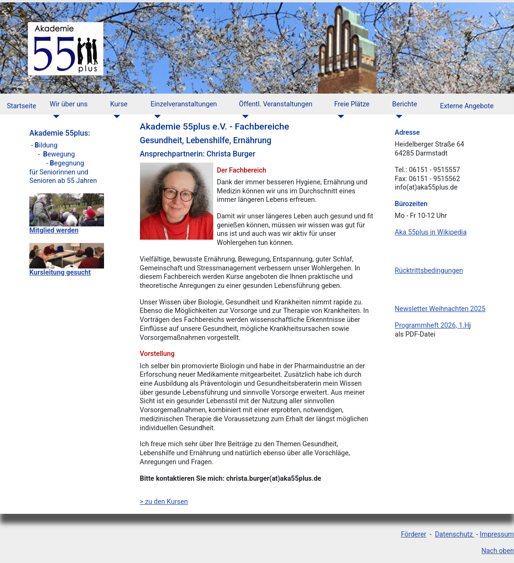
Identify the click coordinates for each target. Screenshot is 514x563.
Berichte (404, 104)
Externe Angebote (466, 106)
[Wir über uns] (55, 116)
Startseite (21, 106)
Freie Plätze (352, 104)
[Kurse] (115, 116)
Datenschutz (455, 534)
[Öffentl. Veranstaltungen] (244, 116)
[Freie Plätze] (339, 116)
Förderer (414, 534)
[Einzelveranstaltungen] (155, 116)
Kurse (119, 104)
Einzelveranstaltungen (183, 104)
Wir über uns (68, 104)
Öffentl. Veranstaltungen (275, 104)
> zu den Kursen (164, 502)
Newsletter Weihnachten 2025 (440, 309)
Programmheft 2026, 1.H (432, 325)
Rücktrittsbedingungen (429, 271)
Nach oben (497, 551)
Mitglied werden (53, 230)
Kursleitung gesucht (60, 273)
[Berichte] (397, 116)
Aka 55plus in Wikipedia (431, 232)
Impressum (497, 534)
